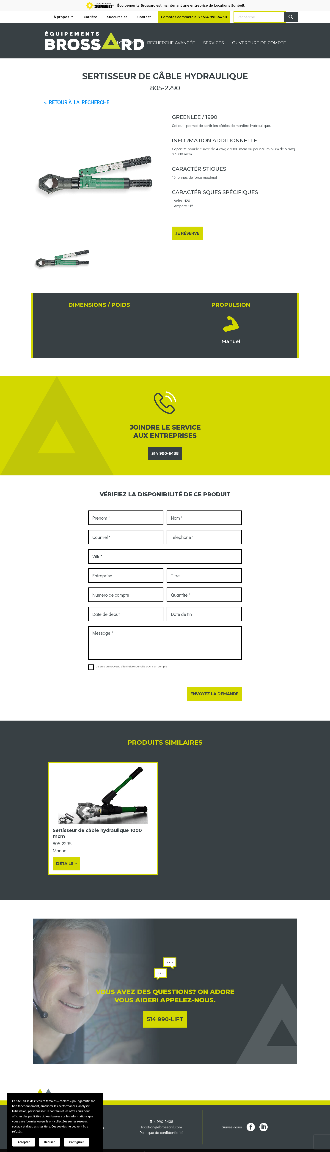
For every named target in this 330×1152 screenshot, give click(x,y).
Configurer (76, 1142)
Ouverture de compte (259, 43)
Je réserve (187, 233)
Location (128, 43)
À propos (61, 17)
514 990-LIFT (165, 1019)
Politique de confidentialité (162, 1139)
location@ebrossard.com (161, 1133)
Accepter (24, 1142)
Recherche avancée (171, 43)
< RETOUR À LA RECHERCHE (76, 102)
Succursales (117, 17)
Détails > (66, 863)
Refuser (49, 1142)
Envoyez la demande (214, 693)
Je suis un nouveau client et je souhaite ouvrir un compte (127, 666)
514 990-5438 (165, 453)
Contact (144, 17)
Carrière (90, 17)
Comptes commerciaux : (194, 17)
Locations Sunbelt (229, 5)
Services (213, 43)
